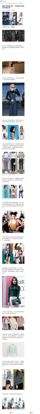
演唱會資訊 (21, 3)
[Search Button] (24, 3)
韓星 (7, 3)
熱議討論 (14, 3)
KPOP (4, 3)
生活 (17, 3)
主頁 (1, 3)
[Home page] (3, 1)
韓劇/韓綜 (10, 3)
